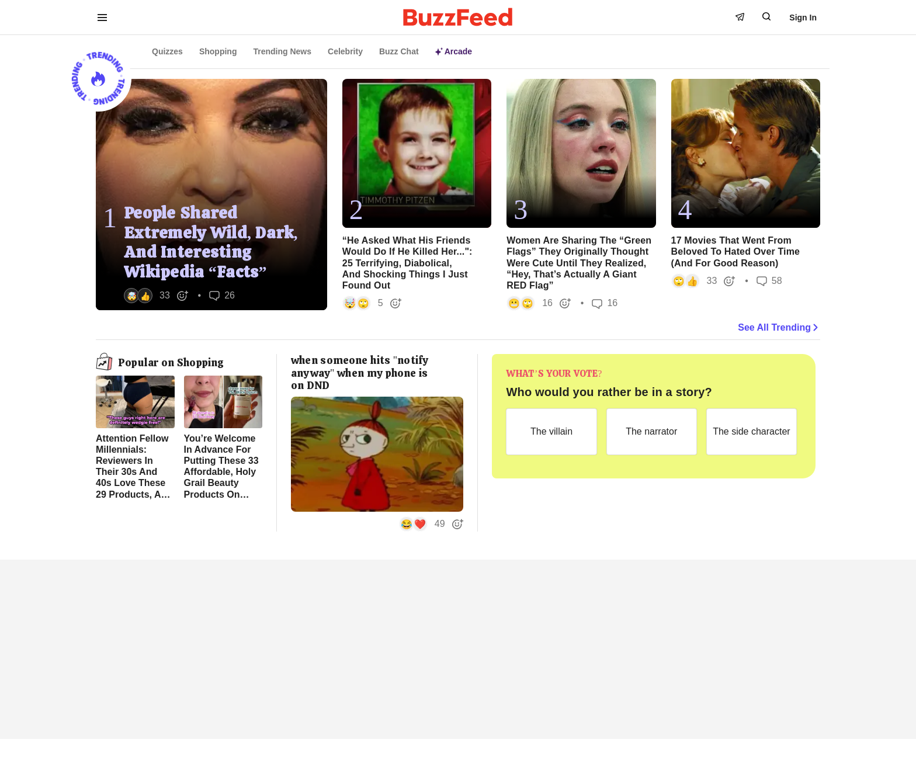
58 (769, 281)
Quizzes (167, 51)
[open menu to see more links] (102, 17)
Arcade (453, 51)
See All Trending (779, 327)
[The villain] (551, 431)
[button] (156, 295)
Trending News (282, 51)
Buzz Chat (399, 51)
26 (222, 295)
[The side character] (751, 431)
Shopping (218, 51)
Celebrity (345, 51)
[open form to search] (766, 16)
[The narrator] (651, 431)
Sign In (803, 17)
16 (604, 303)
